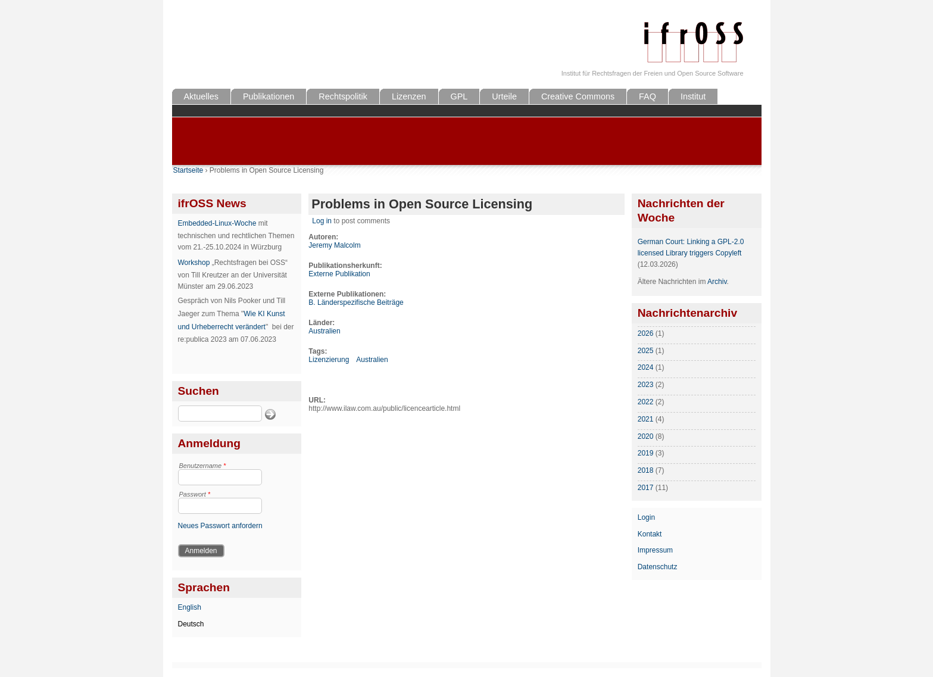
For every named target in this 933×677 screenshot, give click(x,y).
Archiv (716, 281)
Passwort (195, 494)
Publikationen (268, 96)
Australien (324, 331)
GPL (459, 96)
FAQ (647, 96)
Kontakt (650, 534)
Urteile (504, 96)
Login (646, 517)
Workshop (194, 262)
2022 (646, 402)
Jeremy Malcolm (334, 245)
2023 (646, 384)
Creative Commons (577, 96)
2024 (646, 367)
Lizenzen (409, 96)
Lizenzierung (328, 359)
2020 (646, 436)
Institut (693, 96)
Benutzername (202, 465)
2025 (646, 351)
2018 (646, 470)
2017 (646, 487)
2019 (646, 453)
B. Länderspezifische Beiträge (355, 302)
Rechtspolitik (343, 96)
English (189, 607)
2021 (646, 419)
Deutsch (191, 624)
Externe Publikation (339, 274)
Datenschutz (658, 567)
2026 (646, 333)
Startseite (188, 170)
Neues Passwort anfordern (220, 526)
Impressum (655, 550)
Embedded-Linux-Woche (217, 223)
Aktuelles (201, 96)
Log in (322, 221)
